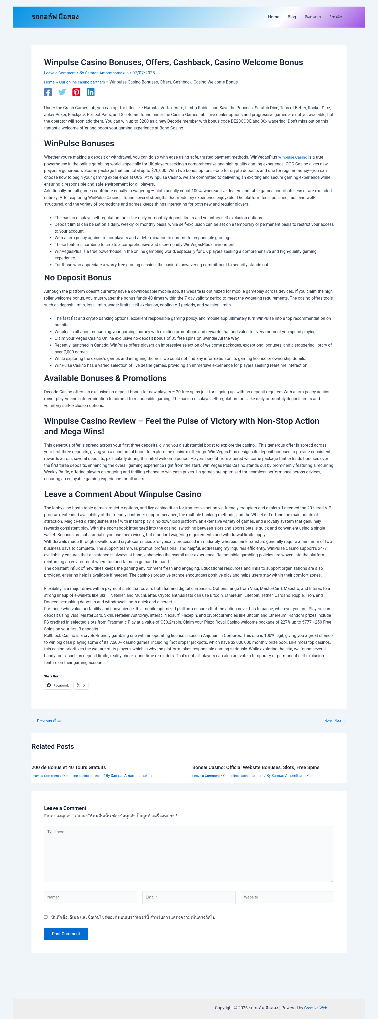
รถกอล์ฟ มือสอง (55, 17)
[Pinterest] (76, 92)
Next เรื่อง (334, 721)
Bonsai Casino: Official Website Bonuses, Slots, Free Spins (260, 767)
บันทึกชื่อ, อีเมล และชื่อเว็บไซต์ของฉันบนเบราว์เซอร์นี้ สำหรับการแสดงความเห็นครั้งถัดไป (133, 921)
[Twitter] (62, 92)
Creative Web (315, 1007)
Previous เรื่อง (47, 721)
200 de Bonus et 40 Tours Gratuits (71, 767)
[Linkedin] (90, 92)
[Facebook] (48, 92)
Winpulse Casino (293, 156)
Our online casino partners (85, 775)
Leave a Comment (61, 72)
